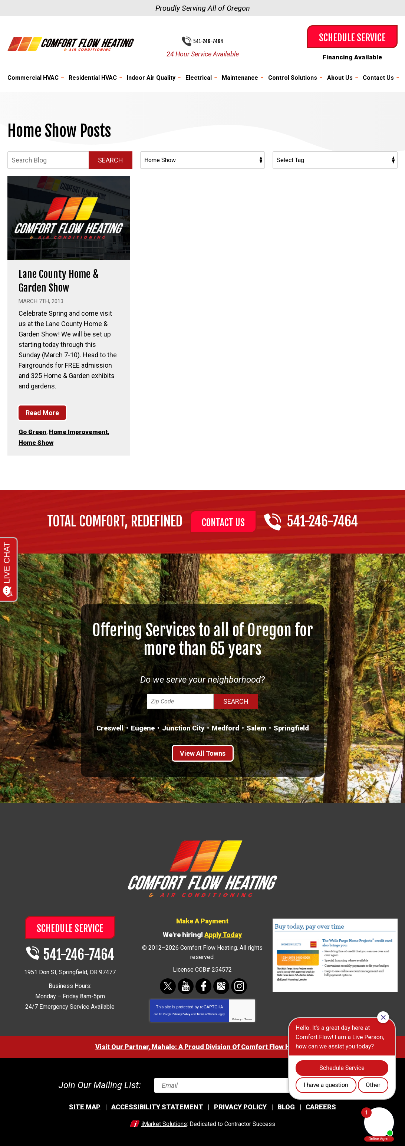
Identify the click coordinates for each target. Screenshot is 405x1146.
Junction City (183, 726)
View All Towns (202, 751)
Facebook (203, 984)
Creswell (110, 726)
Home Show (37, 441)
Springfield (291, 726)
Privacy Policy (181, 1012)
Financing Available (352, 57)
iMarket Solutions (164, 1122)
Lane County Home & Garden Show (62, 279)
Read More (42, 412)
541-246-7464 (208, 41)
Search (110, 160)
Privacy (236, 1017)
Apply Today (223, 933)
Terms (248, 1017)
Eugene (143, 726)
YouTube (186, 984)
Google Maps (221, 984)
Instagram (239, 984)
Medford (225, 726)
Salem (256, 726)
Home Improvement (82, 431)
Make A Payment (202, 919)
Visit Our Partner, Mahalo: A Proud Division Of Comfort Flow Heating (202, 1045)
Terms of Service (207, 1012)
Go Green (33, 431)
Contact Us (223, 521)
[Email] (249, 1083)
